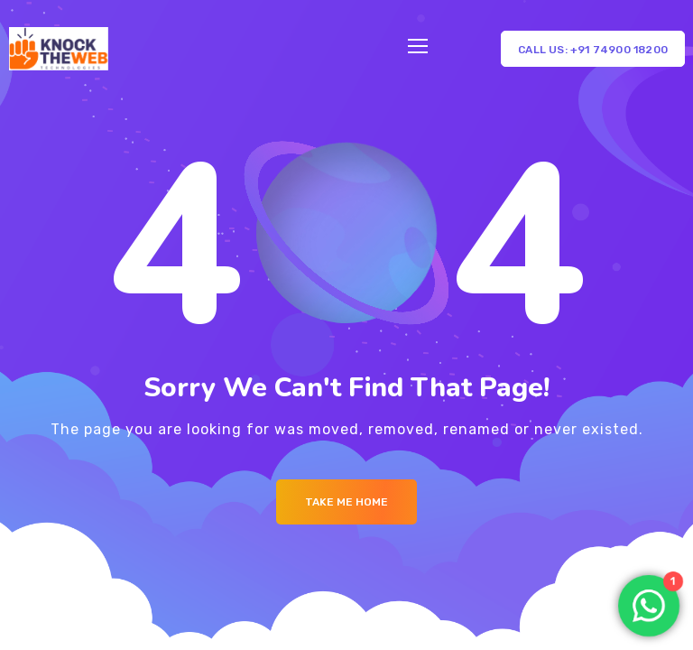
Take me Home (346, 502)
